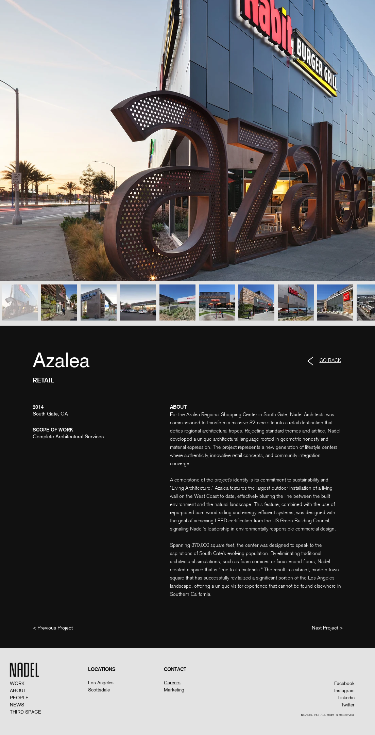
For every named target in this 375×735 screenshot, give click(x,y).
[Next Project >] (327, 627)
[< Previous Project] (53, 627)
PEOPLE (19, 698)
